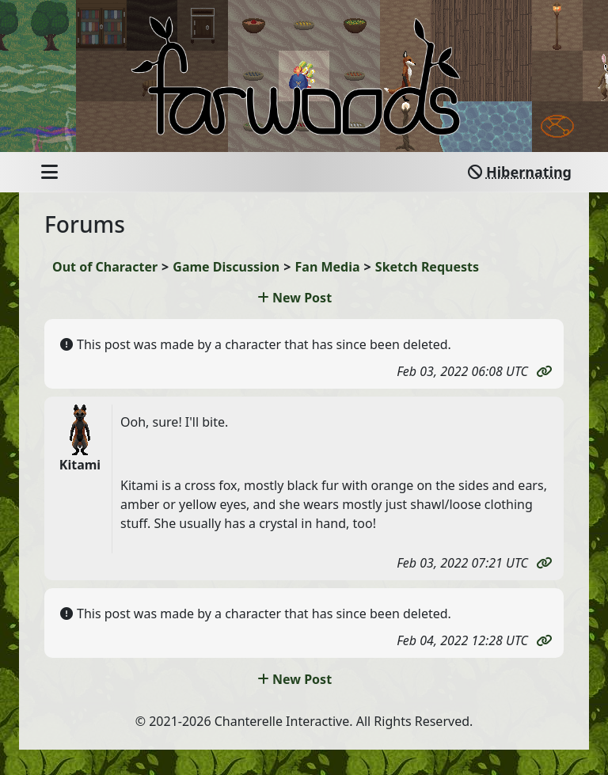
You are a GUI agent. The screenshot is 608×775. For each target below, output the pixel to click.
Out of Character (105, 266)
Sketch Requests (427, 266)
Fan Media (327, 266)
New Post (294, 297)
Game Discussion (226, 266)
